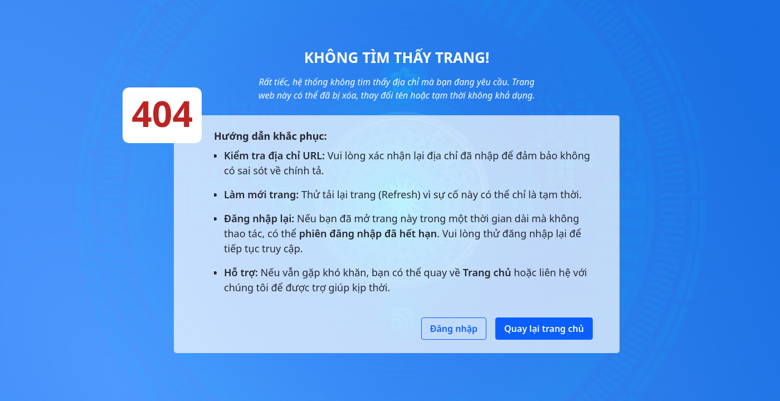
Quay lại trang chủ (544, 328)
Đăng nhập (453, 328)
